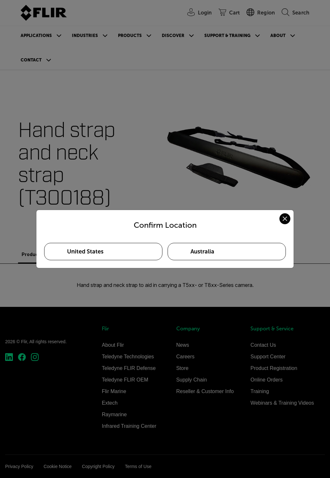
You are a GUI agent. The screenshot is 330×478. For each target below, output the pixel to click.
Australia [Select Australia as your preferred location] (202, 251)
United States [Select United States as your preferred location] (85, 251)
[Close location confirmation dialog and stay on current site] (284, 218)
